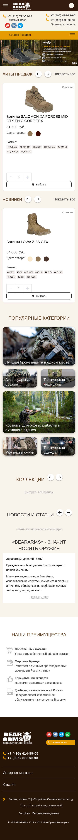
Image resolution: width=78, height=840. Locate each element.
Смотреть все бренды (39, 492)
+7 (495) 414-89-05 (63, 15)
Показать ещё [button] (39, 596)
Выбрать (40, 184)
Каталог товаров (20, 34)
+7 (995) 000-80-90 (63, 20)
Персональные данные (45, 813)
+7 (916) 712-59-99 (20, 16)
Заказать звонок (63, 24)
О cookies (24, 813)
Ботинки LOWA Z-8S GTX (27, 242)
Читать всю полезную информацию (39, 529)
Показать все (64, 74)
